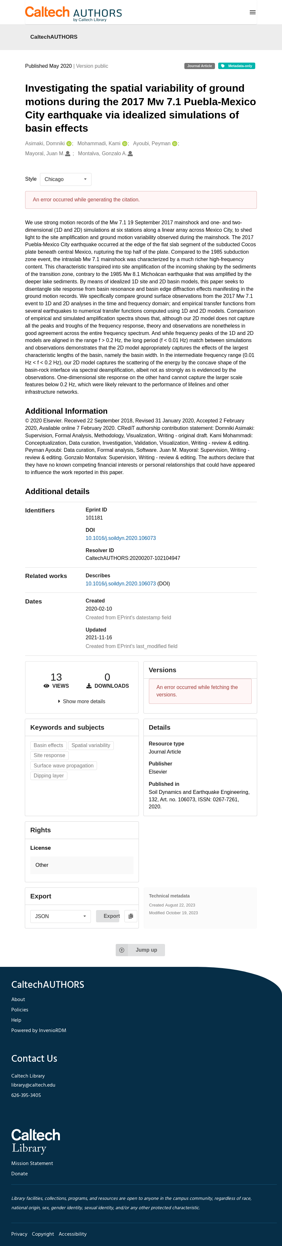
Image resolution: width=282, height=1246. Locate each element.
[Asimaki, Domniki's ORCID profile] (68, 143)
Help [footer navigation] (16, 1020)
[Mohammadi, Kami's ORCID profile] (124, 143)
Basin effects (48, 745)
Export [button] (111, 916)
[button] (81, 865)
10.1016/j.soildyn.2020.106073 (121, 538)
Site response (49, 755)
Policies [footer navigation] (19, 1010)
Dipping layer (49, 775)
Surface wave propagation (64, 765)
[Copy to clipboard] (131, 916)
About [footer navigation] (18, 1000)
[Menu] (252, 12)
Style (31, 179)
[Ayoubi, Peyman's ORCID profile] (173, 143)
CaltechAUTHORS (54, 37)
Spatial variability (91, 745)
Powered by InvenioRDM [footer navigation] (38, 1031)
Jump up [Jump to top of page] (136, 950)
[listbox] (66, 179)
